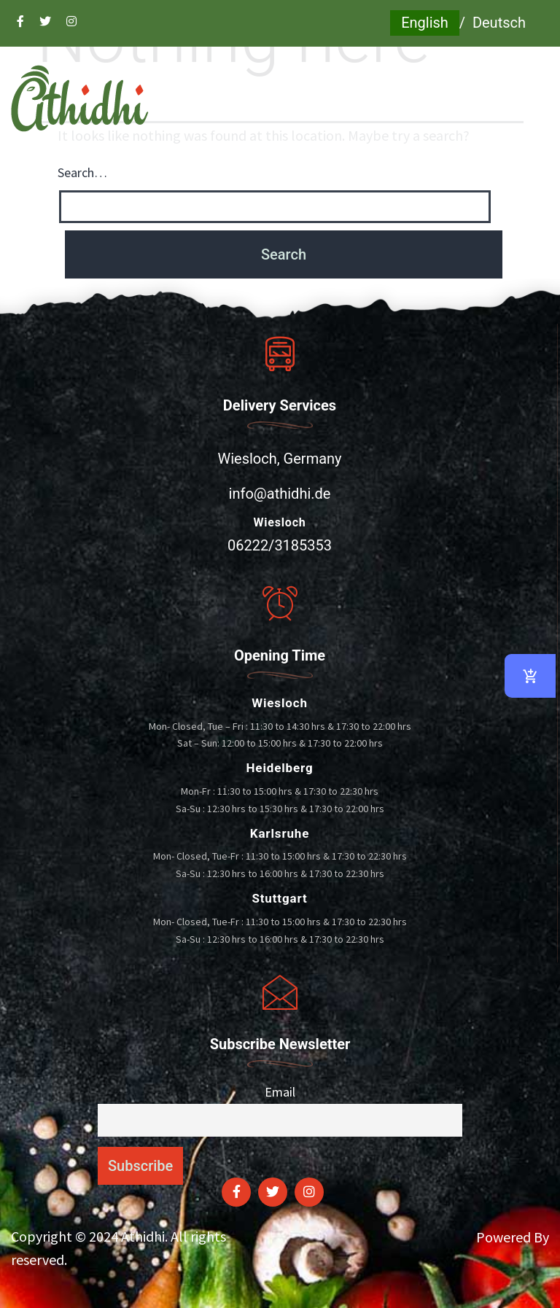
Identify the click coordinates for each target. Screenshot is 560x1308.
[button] (280, 166)
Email (280, 1091)
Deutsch (499, 22)
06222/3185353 (280, 545)
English (424, 22)
